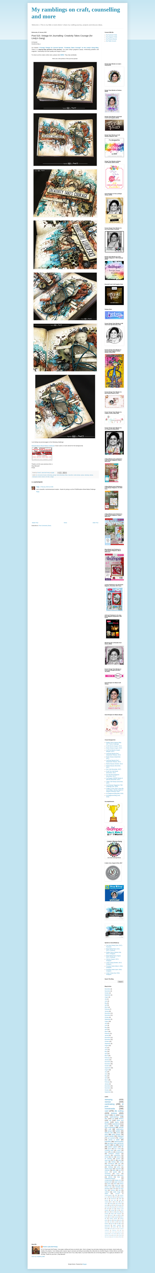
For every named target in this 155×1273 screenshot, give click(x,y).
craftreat (107, 1192)
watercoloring (114, 1117)
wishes (121, 1183)
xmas (106, 1162)
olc (112, 1201)
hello (115, 1205)
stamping (87, 475)
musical (113, 1231)
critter (116, 1195)
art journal (40, 475)
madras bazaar (113, 1218)
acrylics (109, 1185)
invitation (120, 1235)
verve (117, 1207)
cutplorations (117, 1155)
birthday (114, 1162)
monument (107, 1231)
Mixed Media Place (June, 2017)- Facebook (113, 949)
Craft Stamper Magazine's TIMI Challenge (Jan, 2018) (114, 785)
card (106, 1111)
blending (111, 1228)
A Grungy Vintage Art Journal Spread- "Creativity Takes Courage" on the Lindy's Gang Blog (68, 47)
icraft (114, 1188)
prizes (118, 1167)
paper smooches (119, 1182)
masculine (70, 475)
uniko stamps (118, 1203)
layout (109, 1148)
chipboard (120, 1136)
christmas (107, 1155)
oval (117, 1215)
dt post (44, 475)
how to (111, 1215)
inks (117, 1223)
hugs (120, 1200)
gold (116, 1197)
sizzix (117, 1173)
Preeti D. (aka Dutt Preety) (50, 1246)
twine (115, 1183)
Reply (37, 491)
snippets (106, 1233)
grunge (54, 475)
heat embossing (60, 475)
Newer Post (35, 522)
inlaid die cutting (108, 1235)
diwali (111, 1197)
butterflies (108, 1141)
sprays (82, 475)
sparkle (115, 1172)
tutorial (121, 1145)
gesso (106, 1125)
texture (43, 476)
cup (115, 1221)
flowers (121, 1118)
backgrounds (108, 1182)
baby (118, 1177)
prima (118, 1133)
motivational (111, 1163)
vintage (52, 476)
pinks (120, 1226)
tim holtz (48, 476)
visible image (116, 1192)
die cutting (118, 1111)
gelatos (118, 1211)
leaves (106, 1172)
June (106, 1001)
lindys (66, 475)
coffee (120, 1198)
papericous (119, 1231)
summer (113, 1190)
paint (106, 1134)
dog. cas (120, 1233)
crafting (121, 1138)
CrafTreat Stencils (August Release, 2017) (113, 750)
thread (106, 1157)
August (106, 997)
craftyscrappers (108, 1195)
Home (65, 522)
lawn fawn (107, 1207)
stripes (115, 1220)
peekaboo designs (114, 1153)
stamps (91, 475)
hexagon (120, 1205)
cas (110, 1120)
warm (106, 1205)
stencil (39, 476)
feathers (107, 1223)
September (108, 995)
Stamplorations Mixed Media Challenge (43, 445)
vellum (121, 1210)
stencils (121, 1127)
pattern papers (113, 1147)
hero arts (113, 1200)
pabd (119, 1160)
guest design (116, 1134)
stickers (119, 1157)
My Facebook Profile (111, 35)
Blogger (85, 1264)
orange (112, 1210)
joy (121, 1223)
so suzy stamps (113, 1233)
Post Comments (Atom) (45, 525)
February (107, 1009)
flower (106, 1152)
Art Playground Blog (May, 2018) (114, 793)
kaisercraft (107, 1225)
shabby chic (118, 1180)
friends (106, 1200)
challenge (110, 1167)
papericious (107, 1226)
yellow (106, 1193)
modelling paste (109, 1150)
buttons (108, 1211)
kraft (108, 1208)
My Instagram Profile (111, 37)
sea (107, 1198)
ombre (116, 1201)
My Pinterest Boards (111, 39)
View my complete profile (38, 1256)
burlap (106, 1217)
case (110, 1221)
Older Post (95, 522)
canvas (121, 1162)
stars (111, 1220)
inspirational (116, 1124)
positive (118, 1158)
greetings (121, 1197)
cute (112, 1152)
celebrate (107, 1170)
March (106, 1007)
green (115, 1175)
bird (120, 1190)
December (107, 989)
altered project (108, 1168)
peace (114, 1226)
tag (114, 1145)
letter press (107, 1236)
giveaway (107, 1188)
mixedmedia (110, 1109)
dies (106, 1118)
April (106, 1005)
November (107, 991)
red (121, 1215)
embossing (49, 475)
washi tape (108, 1160)
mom (112, 1208)
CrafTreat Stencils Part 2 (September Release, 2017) (113, 761)
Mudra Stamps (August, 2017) (114, 748)
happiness (114, 1230)
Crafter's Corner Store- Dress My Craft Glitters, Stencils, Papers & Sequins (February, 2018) (114, 790)
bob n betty (117, 1148)
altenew (110, 1177)
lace (120, 1170)
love (122, 1165)
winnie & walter (114, 1140)
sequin (119, 1150)
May (106, 1003)
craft (109, 1129)
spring (113, 1207)
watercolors (119, 1129)
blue (112, 1157)
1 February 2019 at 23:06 (46, 487)
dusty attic (118, 1185)
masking (107, 1201)
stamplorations (119, 1152)
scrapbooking (108, 1180)
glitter (114, 1170)
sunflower (120, 1236)
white (122, 1207)
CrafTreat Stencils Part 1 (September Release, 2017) (113, 754)
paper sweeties (117, 1225)
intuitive (115, 1235)
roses (106, 1228)
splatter (118, 1131)
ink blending (108, 1158)
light (120, 1230)
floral (106, 1124)
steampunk (35, 476)
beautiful (117, 1193)
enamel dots (108, 1187)
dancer (120, 1221)
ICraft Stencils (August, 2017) (114, 746)
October (107, 993)
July (106, 999)
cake (106, 1221)
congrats (116, 1217)
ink (114, 1115)
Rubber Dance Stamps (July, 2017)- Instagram (113, 953)
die (122, 1147)
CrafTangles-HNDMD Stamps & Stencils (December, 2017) (114, 779)
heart (110, 1205)
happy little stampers (116, 1213)
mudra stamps (77, 475)
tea (117, 1210)
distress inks (109, 1133)
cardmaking (109, 1104)
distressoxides (118, 1141)
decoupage (108, 1175)
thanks (121, 1175)
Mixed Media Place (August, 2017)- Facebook (113, 956)
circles (116, 1228)
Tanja (37, 487)
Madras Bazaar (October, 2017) (114, 764)
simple (111, 1203)
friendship (118, 1187)
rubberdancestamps (110, 1178)
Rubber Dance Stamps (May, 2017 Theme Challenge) (113, 743)
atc (114, 1160)
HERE (62, 55)
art (36, 475)
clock (111, 1217)
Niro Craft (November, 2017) (113, 769)
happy (116, 1165)
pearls (109, 1183)
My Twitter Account (111, 41)
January (107, 1011)
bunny (120, 1220)
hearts (106, 1215)
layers (117, 1122)
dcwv (113, 1211)
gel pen (112, 1223)
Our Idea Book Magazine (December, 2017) (112, 775)
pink (119, 1163)
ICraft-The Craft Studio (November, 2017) (112, 772)
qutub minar (113, 1236)
